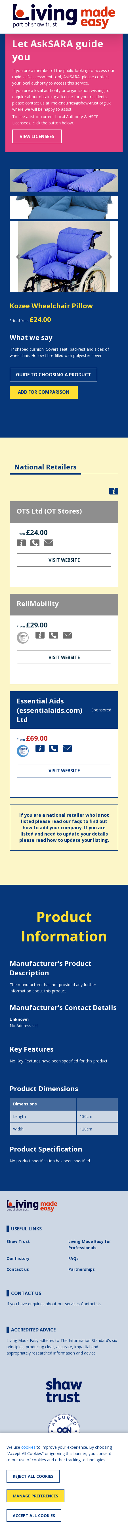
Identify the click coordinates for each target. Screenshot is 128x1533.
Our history (18, 1258)
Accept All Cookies (34, 1515)
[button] (18, 257)
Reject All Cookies (33, 1476)
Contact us (18, 1269)
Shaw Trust (18, 1241)
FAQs (73, 1258)
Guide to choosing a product (53, 375)
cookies (28, 1447)
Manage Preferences (35, 1496)
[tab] (45, 462)
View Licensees (37, 136)
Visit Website (64, 560)
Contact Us (91, 1303)
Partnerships (81, 1269)
